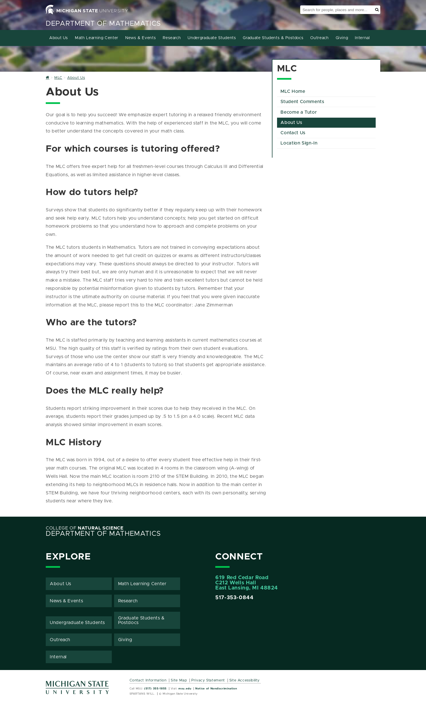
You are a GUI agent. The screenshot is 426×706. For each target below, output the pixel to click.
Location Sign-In (298, 143)
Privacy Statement (208, 680)
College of (85, 528)
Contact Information (148, 680)
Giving (342, 38)
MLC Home (292, 91)
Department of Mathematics (103, 23)
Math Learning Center (96, 38)
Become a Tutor (298, 112)
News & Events (140, 38)
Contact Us (292, 133)
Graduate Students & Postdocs (273, 38)
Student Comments (302, 101)
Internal (362, 38)
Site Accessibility (244, 680)
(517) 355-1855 (155, 688)
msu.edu (184, 688)
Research (172, 38)
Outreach (319, 38)
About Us (58, 38)
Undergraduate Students (212, 38)
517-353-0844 (234, 597)
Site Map (179, 680)
